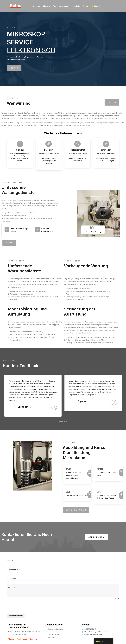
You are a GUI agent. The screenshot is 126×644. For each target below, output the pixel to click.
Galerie (77, 6)
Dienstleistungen (65, 6)
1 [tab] (61, 421)
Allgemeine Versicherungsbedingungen (22, 639)
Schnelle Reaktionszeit (47, 229)
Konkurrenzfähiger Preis (20, 229)
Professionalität (77, 150)
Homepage (36, 6)
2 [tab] (64, 421)
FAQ (54, 6)
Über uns (46, 6)
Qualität (20, 150)
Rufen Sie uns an (96, 537)
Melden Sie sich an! (76, 510)
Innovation (106, 150)
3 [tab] (66, 421)
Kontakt (85, 6)
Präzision (48, 150)
